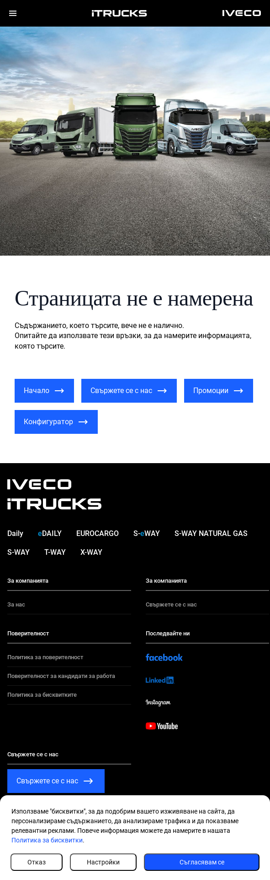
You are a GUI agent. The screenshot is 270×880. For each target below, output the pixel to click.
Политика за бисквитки (47, 840)
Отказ (36, 862)
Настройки (103, 862)
